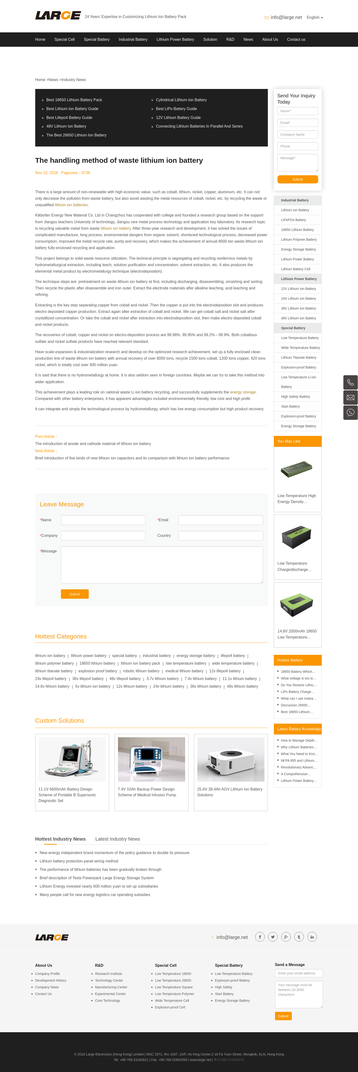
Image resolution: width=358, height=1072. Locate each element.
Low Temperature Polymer (174, 994)
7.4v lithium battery (201, 679)
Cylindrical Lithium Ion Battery (181, 100)
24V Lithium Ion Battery (298, 298)
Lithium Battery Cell (295, 269)
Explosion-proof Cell (170, 1007)
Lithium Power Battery (175, 39)
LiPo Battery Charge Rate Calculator (296, 692)
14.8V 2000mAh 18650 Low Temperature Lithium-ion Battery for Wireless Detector (297, 634)
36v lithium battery (205, 686)
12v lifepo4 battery (225, 671)
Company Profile (47, 974)
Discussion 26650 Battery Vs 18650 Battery (299, 705)
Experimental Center (110, 994)
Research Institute (108, 974)
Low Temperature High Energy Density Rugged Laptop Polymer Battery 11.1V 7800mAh (297, 499)
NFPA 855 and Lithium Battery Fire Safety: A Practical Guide (297, 761)
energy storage (243, 392)
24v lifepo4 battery (51, 679)
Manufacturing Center (111, 987)
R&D (230, 39)
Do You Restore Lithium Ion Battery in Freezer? (298, 685)
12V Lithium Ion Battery (298, 289)
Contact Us (43, 994)
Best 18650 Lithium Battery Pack (74, 100)
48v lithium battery (242, 686)
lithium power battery (88, 656)
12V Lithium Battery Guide (178, 118)
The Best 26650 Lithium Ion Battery (77, 135)
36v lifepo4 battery (88, 679)
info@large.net (286, 17)
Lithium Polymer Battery (299, 239)
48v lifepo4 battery (125, 679)
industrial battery (157, 656)
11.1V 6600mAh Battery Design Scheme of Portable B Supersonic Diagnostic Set (67, 795)
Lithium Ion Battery (295, 210)
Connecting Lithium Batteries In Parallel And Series (199, 126)
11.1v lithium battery (240, 679)
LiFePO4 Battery (293, 220)
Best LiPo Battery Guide (176, 109)
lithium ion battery (115, 228)
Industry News (74, 80)
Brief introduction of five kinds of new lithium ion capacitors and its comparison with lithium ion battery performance (132, 458)
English (315, 17)
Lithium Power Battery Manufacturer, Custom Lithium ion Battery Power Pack (297, 781)
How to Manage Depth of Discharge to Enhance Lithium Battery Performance (299, 741)
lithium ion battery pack (140, 663)
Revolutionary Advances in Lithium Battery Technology (299, 767)
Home (40, 39)
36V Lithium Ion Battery (298, 308)
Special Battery (97, 39)
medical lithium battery (184, 671)
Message (49, 551)
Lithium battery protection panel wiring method (79, 861)
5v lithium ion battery (93, 686)
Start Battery (290, 406)
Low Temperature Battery (300, 338)
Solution (210, 39)
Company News (47, 987)
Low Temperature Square (174, 987)
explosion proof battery (97, 671)
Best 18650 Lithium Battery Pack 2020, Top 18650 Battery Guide (298, 712)
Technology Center (109, 980)
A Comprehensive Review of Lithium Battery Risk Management (294, 774)
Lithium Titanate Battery (299, 357)
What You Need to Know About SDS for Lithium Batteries (299, 754)
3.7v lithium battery (163, 679)
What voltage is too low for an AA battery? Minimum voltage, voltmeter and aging (298, 678)
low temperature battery (186, 663)
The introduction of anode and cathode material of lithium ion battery (93, 444)
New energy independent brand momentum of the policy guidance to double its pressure (114, 853)
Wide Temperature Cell (172, 1000)
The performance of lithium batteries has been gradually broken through (101, 869)
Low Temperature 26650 (173, 980)
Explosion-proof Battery (298, 367)
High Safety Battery (295, 396)
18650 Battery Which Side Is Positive (296, 672)
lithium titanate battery (54, 671)
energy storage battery (196, 656)
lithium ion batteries (71, 205)
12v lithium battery (131, 686)
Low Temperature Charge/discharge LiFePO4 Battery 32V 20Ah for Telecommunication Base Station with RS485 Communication (297, 567)
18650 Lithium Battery (297, 230)
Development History (50, 980)
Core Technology (107, 1000)
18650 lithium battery (97, 663)
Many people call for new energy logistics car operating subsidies (95, 895)
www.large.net (200, 1060)
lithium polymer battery (54, 663)
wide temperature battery (233, 663)
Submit (75, 594)
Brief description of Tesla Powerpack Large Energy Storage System (97, 878)
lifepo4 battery (233, 656)
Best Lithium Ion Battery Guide (73, 109)
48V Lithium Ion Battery (66, 126)
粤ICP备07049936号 (229, 1060)
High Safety (223, 987)
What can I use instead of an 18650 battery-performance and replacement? (298, 699)
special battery (124, 656)
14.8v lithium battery (52, 686)
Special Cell (64, 39)
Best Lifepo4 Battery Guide (69, 118)
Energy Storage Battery (298, 249)
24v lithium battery (168, 686)
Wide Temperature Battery (300, 348)
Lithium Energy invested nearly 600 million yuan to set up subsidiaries (99, 886)
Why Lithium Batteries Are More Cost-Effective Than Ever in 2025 (299, 747)
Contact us (296, 39)
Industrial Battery (133, 39)
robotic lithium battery (141, 671)
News (248, 39)
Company (49, 535)
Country (164, 535)
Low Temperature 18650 (173, 974)
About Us (270, 39)
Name (46, 520)
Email (163, 520)
